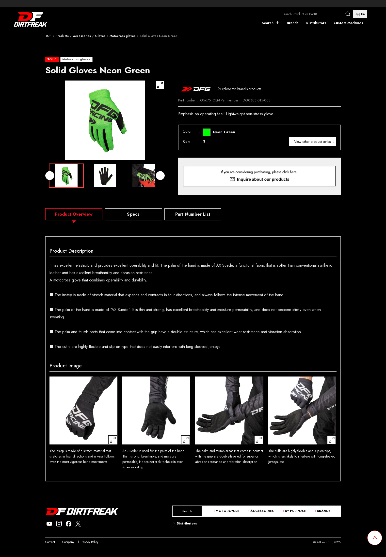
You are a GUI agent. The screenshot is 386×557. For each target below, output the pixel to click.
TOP (48, 36)
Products (62, 36)
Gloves (100, 36)
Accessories (82, 36)
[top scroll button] (374, 537)
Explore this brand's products (240, 88)
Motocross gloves (122, 36)
